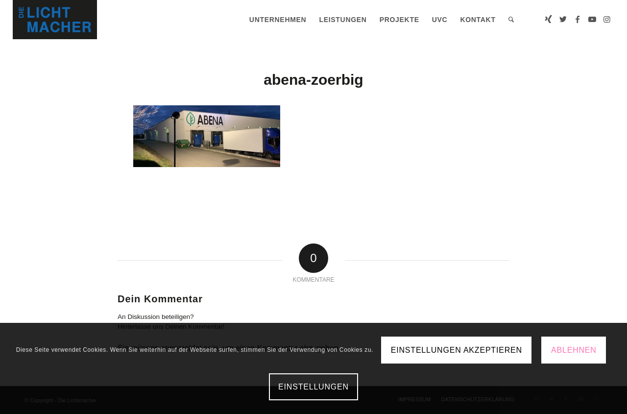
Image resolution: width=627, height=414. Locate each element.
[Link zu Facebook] (577, 19)
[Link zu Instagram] (607, 19)
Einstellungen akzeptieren (456, 350)
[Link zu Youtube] (592, 19)
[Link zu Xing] (548, 19)
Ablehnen (574, 350)
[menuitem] (278, 19)
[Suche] (511, 19)
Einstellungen (313, 387)
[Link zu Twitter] (562, 19)
